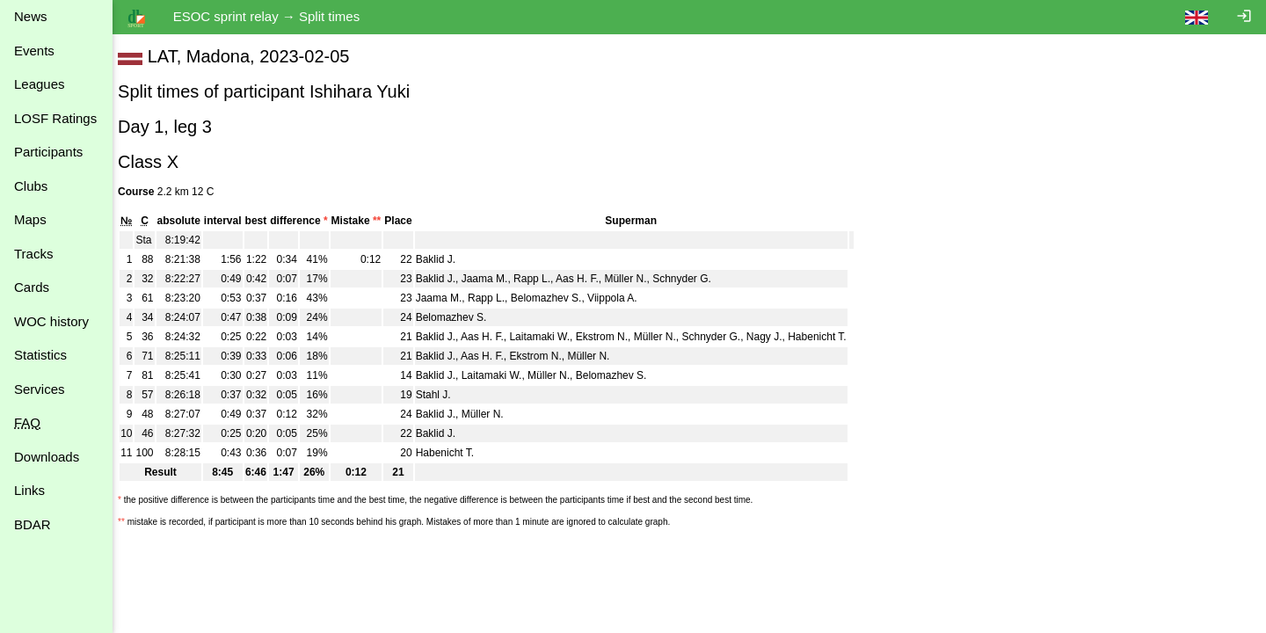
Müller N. (634, 279)
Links (29, 490)
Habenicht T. (826, 337)
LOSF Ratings (55, 118)
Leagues (39, 83)
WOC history (51, 321)
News (30, 16)
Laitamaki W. (548, 337)
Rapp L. (540, 279)
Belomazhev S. (555, 298)
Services (39, 389)
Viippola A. (621, 298)
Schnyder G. (690, 279)
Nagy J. (773, 337)
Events (34, 50)
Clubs (30, 185)
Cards (31, 287)
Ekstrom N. (611, 337)
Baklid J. (444, 259)
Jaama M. (493, 279)
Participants (48, 151)
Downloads (46, 456)
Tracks (33, 253)
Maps (30, 219)
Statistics (40, 354)
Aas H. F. (586, 279)
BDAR (32, 524)
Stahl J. (442, 395)
